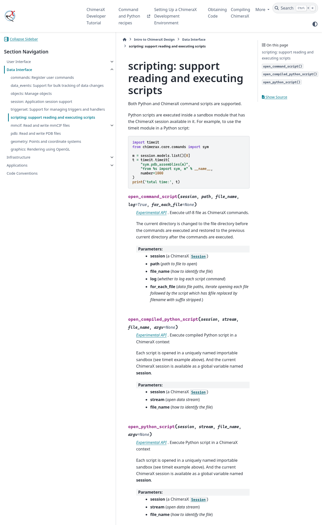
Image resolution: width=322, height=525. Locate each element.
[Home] (89, 39)
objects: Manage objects (31, 99)
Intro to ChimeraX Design (118, 39)
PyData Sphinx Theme (283, 513)
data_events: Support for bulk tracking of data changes (43, 88)
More (260, 9)
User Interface (19, 61)
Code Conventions (22, 203)
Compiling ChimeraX (240, 13)
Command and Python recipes (129, 16)
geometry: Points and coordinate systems (38, 168)
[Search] (295, 8)
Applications (17, 195)
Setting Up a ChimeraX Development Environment (175, 16)
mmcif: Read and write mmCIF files (36, 146)
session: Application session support (41, 107)
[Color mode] (315, 24)
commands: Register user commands (42, 77)
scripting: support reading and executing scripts (37, 132)
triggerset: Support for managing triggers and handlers (39, 118)
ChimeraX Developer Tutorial (96, 16)
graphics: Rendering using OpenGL (40, 179)
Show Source (274, 97)
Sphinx (37, 517)
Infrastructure (18, 187)
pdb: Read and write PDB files (36, 157)
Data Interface (19, 69)
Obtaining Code (217, 13)
